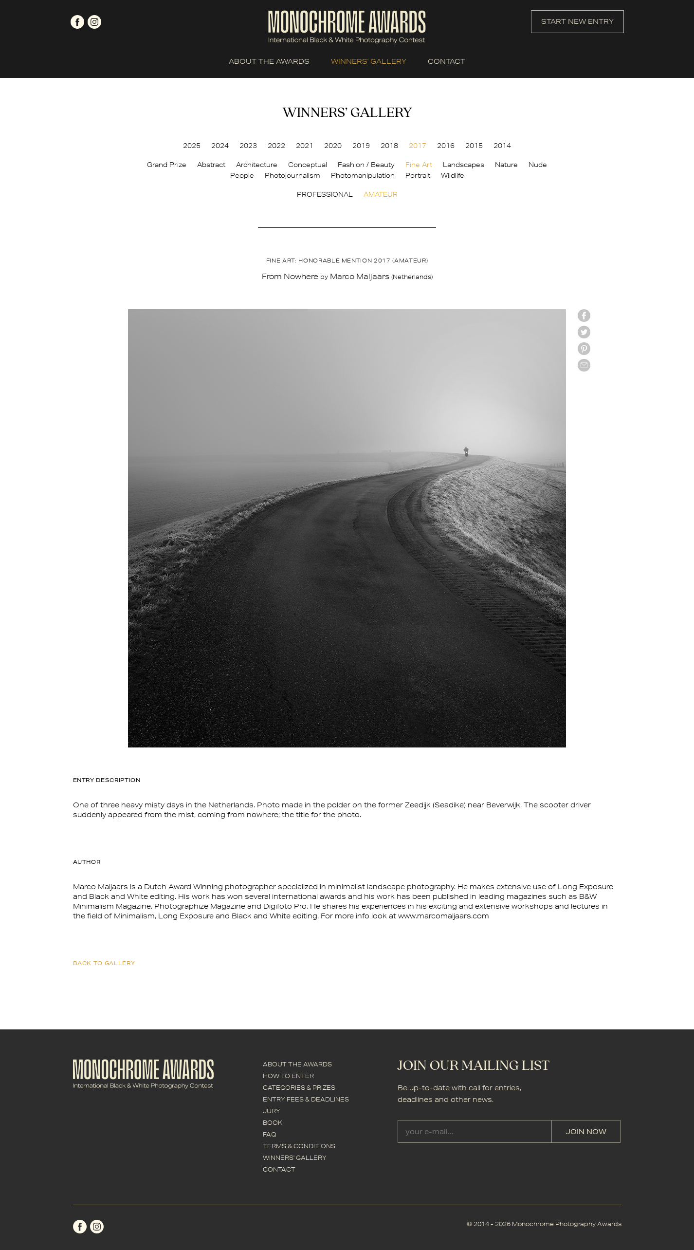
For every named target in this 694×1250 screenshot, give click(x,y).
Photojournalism (292, 175)
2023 (248, 145)
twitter (584, 332)
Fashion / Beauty (366, 164)
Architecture (256, 164)
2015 (474, 145)
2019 (361, 145)
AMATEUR (381, 194)
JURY (271, 1111)
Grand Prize (166, 164)
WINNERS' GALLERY (368, 61)
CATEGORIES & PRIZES (299, 1087)
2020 (333, 145)
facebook (77, 22)
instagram (94, 22)
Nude (538, 164)
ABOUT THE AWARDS (269, 61)
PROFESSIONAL (325, 194)
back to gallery (104, 963)
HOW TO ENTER (288, 1076)
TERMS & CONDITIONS (299, 1146)
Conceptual (307, 164)
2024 (220, 145)
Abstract (211, 164)
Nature (506, 164)
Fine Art (418, 164)
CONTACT (446, 61)
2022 (276, 145)
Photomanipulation (363, 175)
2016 (446, 145)
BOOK (272, 1123)
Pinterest (584, 348)
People (242, 175)
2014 (502, 145)
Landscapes (463, 164)
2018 (389, 145)
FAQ (269, 1134)
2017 (417, 145)
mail (584, 365)
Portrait (417, 175)
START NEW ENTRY (577, 21)
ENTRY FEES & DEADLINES (306, 1099)
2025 (192, 145)
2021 (304, 145)
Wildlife (452, 175)
